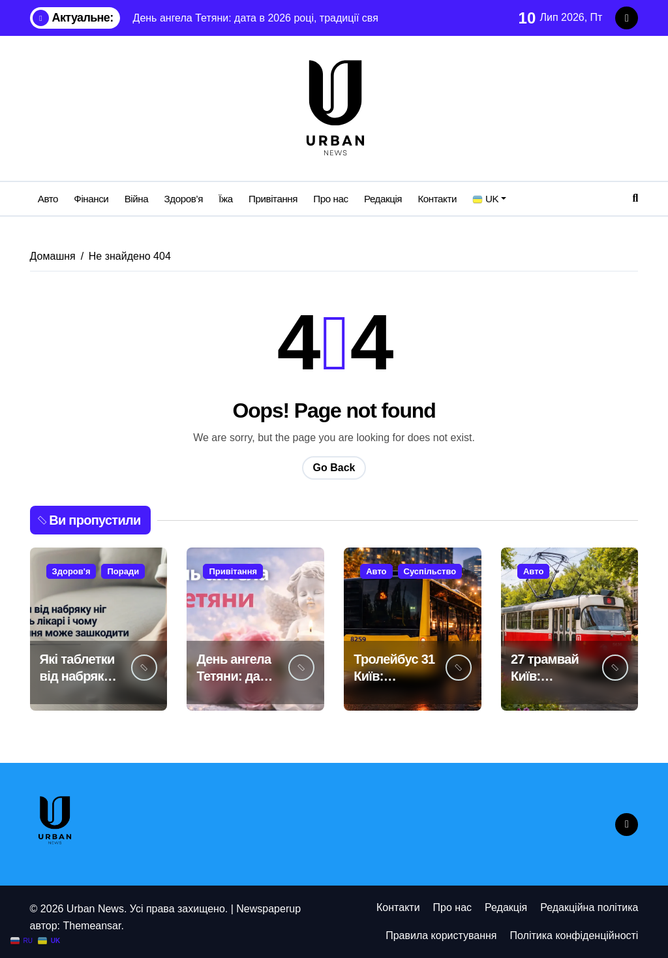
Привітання (273, 198)
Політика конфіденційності (574, 935)
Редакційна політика (589, 907)
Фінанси (91, 198)
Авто (48, 198)
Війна (137, 198)
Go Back (334, 467)
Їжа (225, 198)
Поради (123, 571)
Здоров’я (183, 198)
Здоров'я (71, 571)
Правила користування (441, 935)
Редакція (383, 198)
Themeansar (92, 925)
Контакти (437, 198)
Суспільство (430, 571)
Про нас (330, 198)
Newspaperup (268, 908)
